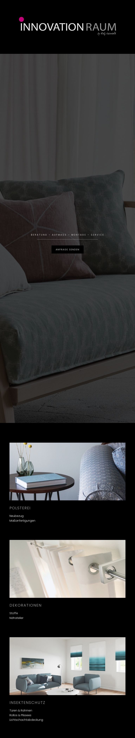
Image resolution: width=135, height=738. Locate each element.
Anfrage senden (67, 249)
